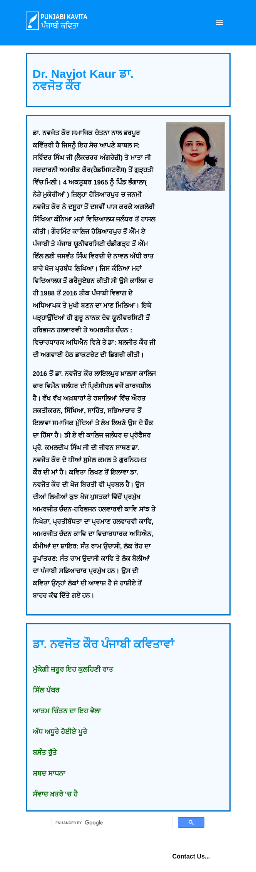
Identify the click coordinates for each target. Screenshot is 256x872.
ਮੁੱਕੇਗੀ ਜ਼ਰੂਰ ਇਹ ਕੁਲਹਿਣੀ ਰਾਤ (73, 669)
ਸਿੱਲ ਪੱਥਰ (46, 690)
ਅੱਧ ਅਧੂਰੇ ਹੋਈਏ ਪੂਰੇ (60, 732)
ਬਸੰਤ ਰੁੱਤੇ (45, 752)
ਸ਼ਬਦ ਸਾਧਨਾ (49, 773)
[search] (111, 822)
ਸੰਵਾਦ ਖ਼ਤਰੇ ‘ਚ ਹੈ (55, 794)
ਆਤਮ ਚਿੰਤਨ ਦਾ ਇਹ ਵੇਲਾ (67, 711)
